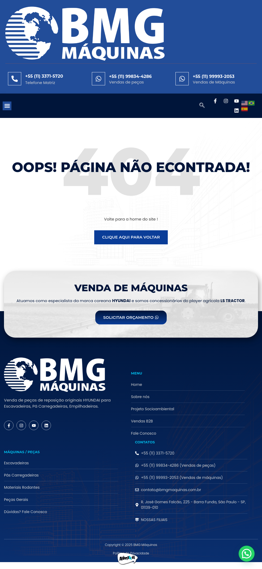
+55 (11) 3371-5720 (44, 76)
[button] (7, 106)
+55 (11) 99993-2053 (213, 76)
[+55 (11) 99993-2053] (182, 78)
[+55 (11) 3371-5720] (14, 78)
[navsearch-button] (199, 105)
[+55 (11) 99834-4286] (98, 78)
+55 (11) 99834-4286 (130, 76)
